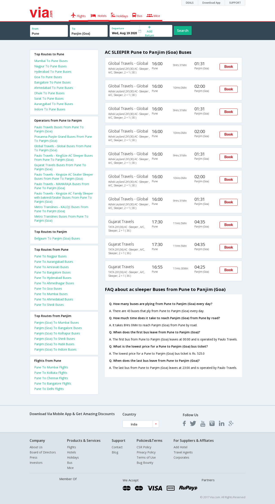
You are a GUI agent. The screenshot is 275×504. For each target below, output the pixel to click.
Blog (115, 452)
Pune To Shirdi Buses (49, 305)
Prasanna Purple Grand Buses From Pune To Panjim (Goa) (63, 139)
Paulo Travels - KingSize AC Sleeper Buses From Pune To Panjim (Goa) (63, 157)
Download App (211, 3)
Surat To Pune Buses (49, 98)
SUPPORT (235, 3)
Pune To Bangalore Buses (52, 272)
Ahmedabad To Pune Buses (53, 88)
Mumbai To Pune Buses (51, 61)
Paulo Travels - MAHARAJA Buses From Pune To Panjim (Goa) (61, 186)
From (35, 29)
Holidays (73, 457)
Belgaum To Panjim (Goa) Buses (57, 238)
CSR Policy (144, 447)
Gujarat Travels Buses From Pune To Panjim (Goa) (60, 167)
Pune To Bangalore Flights (52, 383)
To (73, 29)
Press (33, 457)
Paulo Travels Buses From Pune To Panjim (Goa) (59, 129)
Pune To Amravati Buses (51, 267)
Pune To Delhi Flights (49, 389)
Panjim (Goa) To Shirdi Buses (54, 339)
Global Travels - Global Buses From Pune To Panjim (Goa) (62, 148)
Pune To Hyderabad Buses (52, 278)
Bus (69, 463)
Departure (118, 28)
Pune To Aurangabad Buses (53, 262)
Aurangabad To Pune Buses (53, 104)
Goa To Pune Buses (48, 77)
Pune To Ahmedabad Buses (53, 299)
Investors (36, 463)
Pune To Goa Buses (48, 288)
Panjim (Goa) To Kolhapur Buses (57, 333)
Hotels (71, 452)
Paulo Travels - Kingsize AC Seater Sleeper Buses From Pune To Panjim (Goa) (63, 176)
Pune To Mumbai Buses (51, 294)
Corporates (181, 457)
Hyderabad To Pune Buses (52, 72)
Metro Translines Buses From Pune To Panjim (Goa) (61, 218)
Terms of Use (146, 457)
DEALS (190, 3)
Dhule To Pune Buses (49, 93)
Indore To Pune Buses (49, 109)
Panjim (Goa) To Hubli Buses (54, 344)
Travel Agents (183, 452)
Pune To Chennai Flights (51, 378)
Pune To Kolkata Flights (50, 373)
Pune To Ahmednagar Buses (54, 283)
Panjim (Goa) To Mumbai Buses (56, 322)
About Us (36, 447)
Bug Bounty (145, 463)
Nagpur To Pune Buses (50, 66)
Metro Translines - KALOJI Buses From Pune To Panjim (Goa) (61, 209)
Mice (70, 468)
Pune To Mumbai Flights (51, 367)
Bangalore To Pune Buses (52, 82)
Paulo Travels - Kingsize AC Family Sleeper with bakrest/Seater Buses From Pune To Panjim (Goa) (63, 197)
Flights (71, 447)
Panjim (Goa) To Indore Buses (55, 349)
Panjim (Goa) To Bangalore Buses (58, 328)
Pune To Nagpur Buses (50, 256)
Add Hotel (180, 447)
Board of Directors (43, 452)
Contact (117, 447)
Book (228, 66)
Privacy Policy (146, 452)
